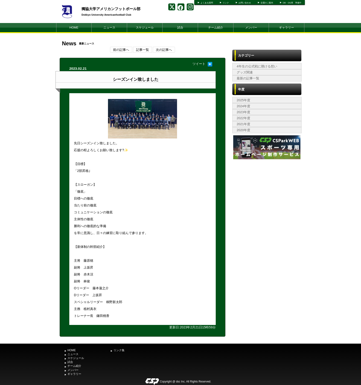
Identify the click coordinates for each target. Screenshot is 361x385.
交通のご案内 (267, 3)
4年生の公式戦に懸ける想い (257, 66)
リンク (226, 3)
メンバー (251, 27)
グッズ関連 (245, 72)
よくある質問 (207, 3)
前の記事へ (121, 50)
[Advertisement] (266, 195)
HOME (74, 27)
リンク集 (119, 350)
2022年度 (243, 118)
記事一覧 (142, 50)
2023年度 (243, 112)
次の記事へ (164, 50)
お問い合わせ (245, 3)
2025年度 (243, 100)
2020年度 (243, 130)
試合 (180, 27)
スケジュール (145, 27)
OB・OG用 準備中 (292, 3)
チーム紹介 (215, 27)
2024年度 (243, 106)
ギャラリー (286, 27)
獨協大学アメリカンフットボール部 (111, 9)
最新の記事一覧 (248, 78)
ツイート (198, 64)
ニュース (109, 27)
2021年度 (243, 124)
